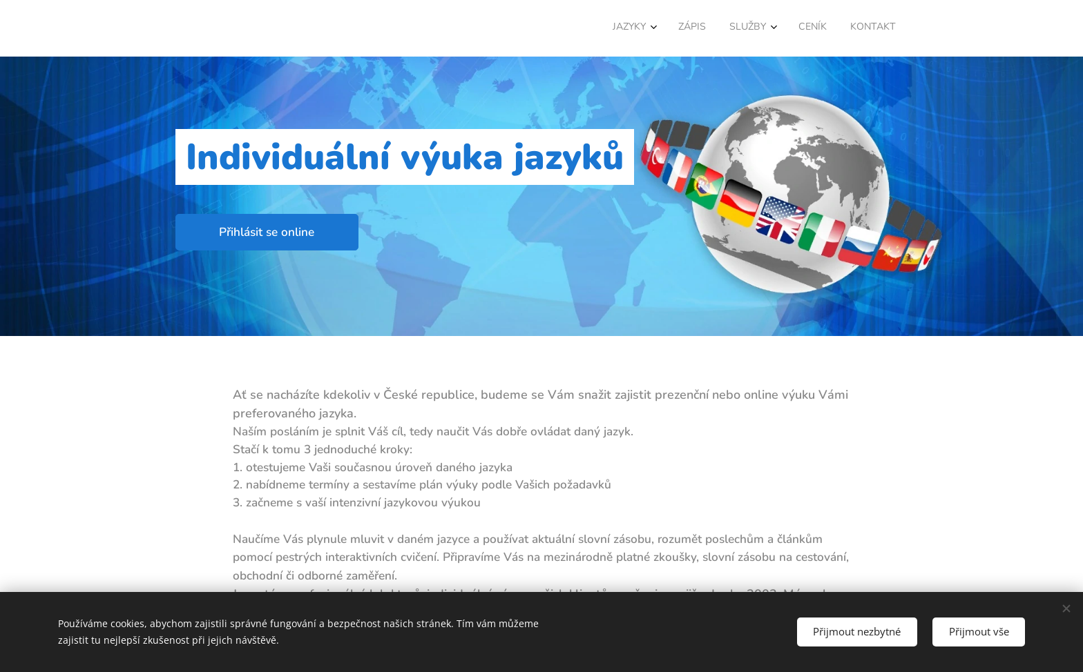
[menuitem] (788, 28)
